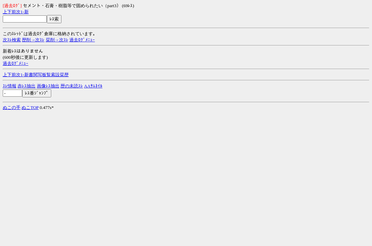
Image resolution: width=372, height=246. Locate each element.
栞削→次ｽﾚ (57, 39)
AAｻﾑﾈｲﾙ (93, 85)
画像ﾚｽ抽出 (48, 85)
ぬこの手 (11, 107)
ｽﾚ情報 (9, 85)
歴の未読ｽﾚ (71, 85)
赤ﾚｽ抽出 (26, 85)
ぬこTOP (30, 107)
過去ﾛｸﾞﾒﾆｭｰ (82, 39)
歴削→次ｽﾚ (33, 39)
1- (22, 11)
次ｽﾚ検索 (12, 39)
